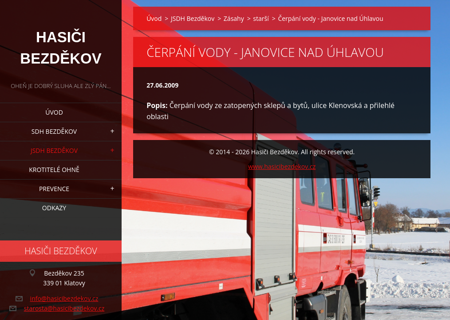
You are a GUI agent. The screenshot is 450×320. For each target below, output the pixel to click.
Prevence (54, 188)
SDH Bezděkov (54, 131)
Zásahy (234, 18)
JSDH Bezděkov (54, 150)
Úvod (54, 112)
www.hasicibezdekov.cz (282, 166)
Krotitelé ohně (54, 169)
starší (260, 18)
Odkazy (54, 208)
